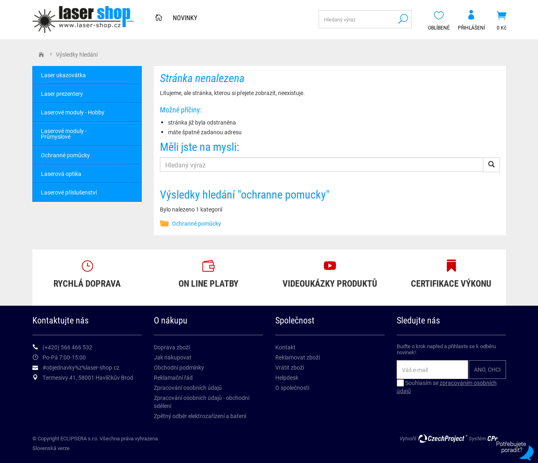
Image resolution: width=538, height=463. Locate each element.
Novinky (185, 17)
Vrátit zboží (289, 367)
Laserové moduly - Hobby (72, 112)
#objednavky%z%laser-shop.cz (81, 367)
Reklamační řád (173, 377)
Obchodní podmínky (179, 367)
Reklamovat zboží (297, 357)
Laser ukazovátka (63, 75)
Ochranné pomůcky (196, 223)
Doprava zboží (172, 347)
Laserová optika (61, 174)
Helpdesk (286, 377)
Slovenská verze (51, 448)
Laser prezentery (62, 93)
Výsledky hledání (77, 54)
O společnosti (292, 387)
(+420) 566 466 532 (67, 347)
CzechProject (442, 438)
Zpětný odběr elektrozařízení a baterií (200, 416)
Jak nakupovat (172, 357)
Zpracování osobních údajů (188, 387)
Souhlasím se (447, 387)
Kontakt (285, 347)
